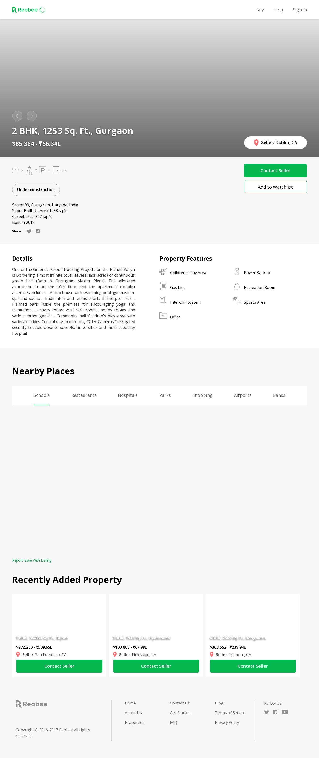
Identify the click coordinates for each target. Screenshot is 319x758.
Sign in (300, 10)
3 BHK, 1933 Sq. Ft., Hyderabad (141, 638)
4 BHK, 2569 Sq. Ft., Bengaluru (237, 638)
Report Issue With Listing (31, 560)
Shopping (202, 395)
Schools (42, 395)
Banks (279, 395)
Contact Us (180, 703)
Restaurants (84, 395)
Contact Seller (275, 170)
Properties (134, 722)
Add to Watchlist (275, 187)
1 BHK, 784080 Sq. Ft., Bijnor (42, 638)
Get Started (180, 712)
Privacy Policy (227, 722)
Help (278, 10)
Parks (165, 395)
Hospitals (128, 395)
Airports (242, 395)
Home (130, 703)
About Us (133, 712)
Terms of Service (230, 712)
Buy (260, 10)
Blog (219, 703)
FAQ (173, 722)
